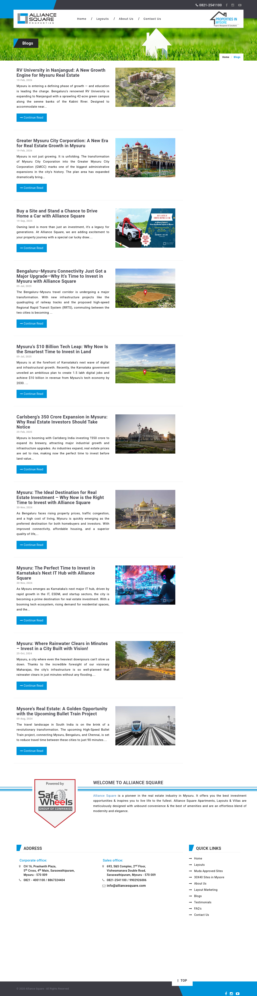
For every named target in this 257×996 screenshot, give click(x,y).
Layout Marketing (203, 889)
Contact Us (152, 19)
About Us (126, 19)
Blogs (195, 896)
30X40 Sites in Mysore (206, 877)
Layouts (102, 19)
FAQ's (195, 908)
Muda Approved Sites (206, 871)
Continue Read (31, 117)
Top (182, 980)
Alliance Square (104, 795)
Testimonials (200, 902)
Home (81, 19)
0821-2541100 (209, 5)
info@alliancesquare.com (126, 886)
